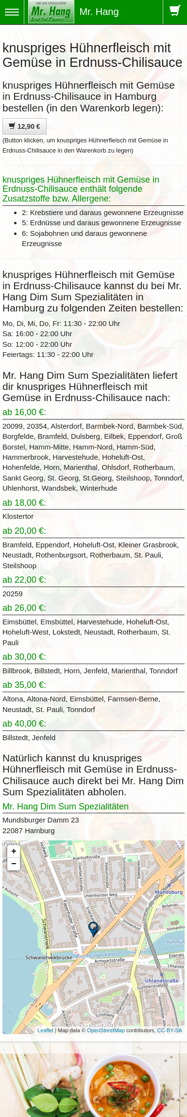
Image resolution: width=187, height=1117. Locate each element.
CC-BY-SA (169, 1030)
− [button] (14, 864)
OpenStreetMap (106, 1030)
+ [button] (14, 851)
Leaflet (45, 1030)
